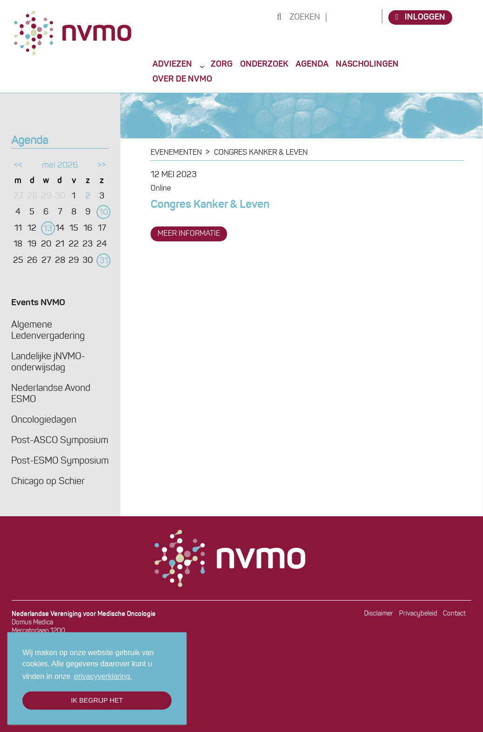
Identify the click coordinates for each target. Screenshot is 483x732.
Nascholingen (367, 64)
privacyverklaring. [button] (103, 676)
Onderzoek (264, 64)
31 (103, 261)
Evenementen (176, 153)
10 (103, 212)
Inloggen (420, 17)
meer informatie (189, 234)
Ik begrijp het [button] (97, 700)
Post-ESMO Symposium (60, 461)
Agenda (312, 64)
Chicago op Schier (48, 481)
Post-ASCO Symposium (59, 440)
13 (47, 229)
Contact (454, 613)
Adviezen (172, 64)
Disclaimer (378, 613)
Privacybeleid (418, 613)
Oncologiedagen (43, 420)
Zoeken (298, 17)
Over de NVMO (182, 79)
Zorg (222, 64)
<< (18, 165)
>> (101, 165)
